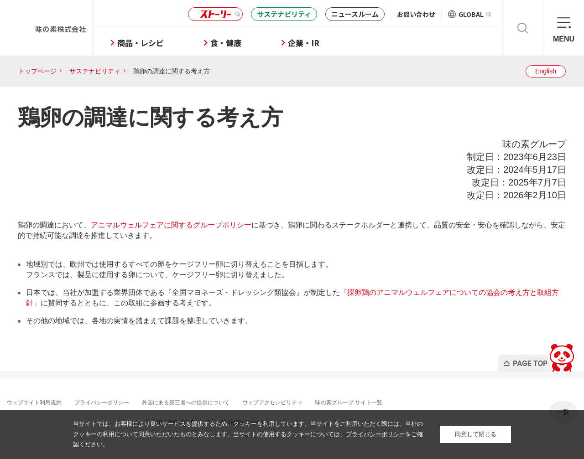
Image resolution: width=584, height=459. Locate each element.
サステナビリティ (284, 14)
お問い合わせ (416, 14)
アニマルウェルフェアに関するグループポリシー (171, 225)
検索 (522, 28)
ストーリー (214, 14)
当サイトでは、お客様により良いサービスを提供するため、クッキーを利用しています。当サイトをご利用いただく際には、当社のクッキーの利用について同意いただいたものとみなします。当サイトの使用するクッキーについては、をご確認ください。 (248, 434)
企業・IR (332, 42)
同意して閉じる (475, 434)
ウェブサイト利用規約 (41, 402)
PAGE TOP (535, 355)
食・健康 (254, 42)
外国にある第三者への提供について (213, 402)
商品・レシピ (169, 42)
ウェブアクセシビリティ (312, 402)
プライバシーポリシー (118, 402)
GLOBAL (475, 14)
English (545, 71)
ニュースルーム (355, 14)
